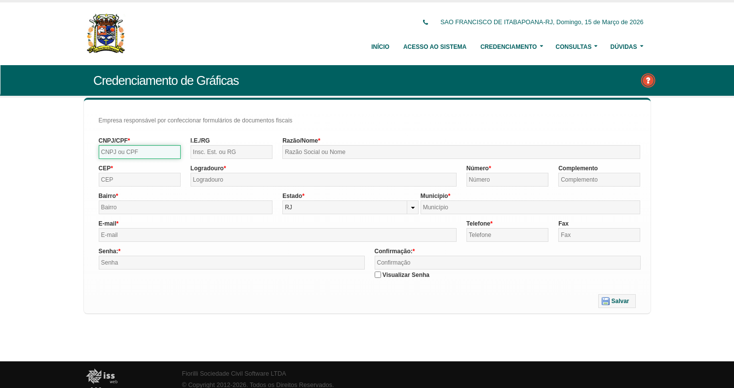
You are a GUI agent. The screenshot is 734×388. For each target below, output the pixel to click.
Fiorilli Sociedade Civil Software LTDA (234, 373)
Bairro (107, 196)
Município (434, 196)
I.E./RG (200, 140)
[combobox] (350, 207)
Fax (563, 223)
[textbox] (140, 152)
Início (380, 46)
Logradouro (207, 168)
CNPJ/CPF (113, 140)
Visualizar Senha (406, 275)
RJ (288, 207)
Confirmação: (394, 251)
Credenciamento (508, 46)
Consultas (574, 46)
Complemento (578, 168)
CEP (105, 168)
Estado (292, 196)
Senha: (108, 251)
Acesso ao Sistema (434, 46)
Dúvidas (623, 46)
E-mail (107, 223)
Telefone (478, 223)
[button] (616, 301)
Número (477, 168)
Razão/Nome (300, 140)
